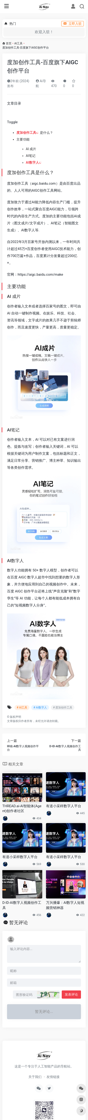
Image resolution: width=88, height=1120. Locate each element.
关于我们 (35, 1077)
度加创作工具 (26, 132)
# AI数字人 (40, 707)
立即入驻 (72, 23)
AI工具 (18, 43)
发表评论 (71, 994)
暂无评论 (18, 922)
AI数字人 (32, 162)
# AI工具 (22, 707)
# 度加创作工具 (62, 707)
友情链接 (53, 1077)
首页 (8, 43)
